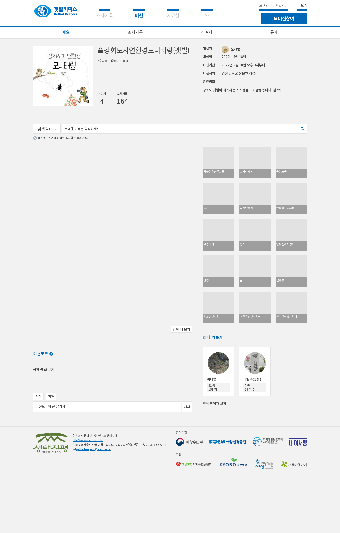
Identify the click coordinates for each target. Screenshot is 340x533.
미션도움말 (121, 60)
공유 (104, 60)
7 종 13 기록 (249, 387)
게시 (187, 406)
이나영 (211, 379)
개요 (66, 32)
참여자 (206, 32)
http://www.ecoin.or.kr (88, 440)
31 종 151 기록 (213, 387)
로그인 (263, 5)
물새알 (231, 49)
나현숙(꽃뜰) (252, 379)
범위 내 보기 (181, 329)
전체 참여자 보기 (214, 403)
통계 (274, 32)
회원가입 (281, 5)
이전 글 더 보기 (43, 369)
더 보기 (302, 5)
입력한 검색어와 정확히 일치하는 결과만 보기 (63, 138)
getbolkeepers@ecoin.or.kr (93, 449)
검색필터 (47, 129)
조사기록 (135, 32)
